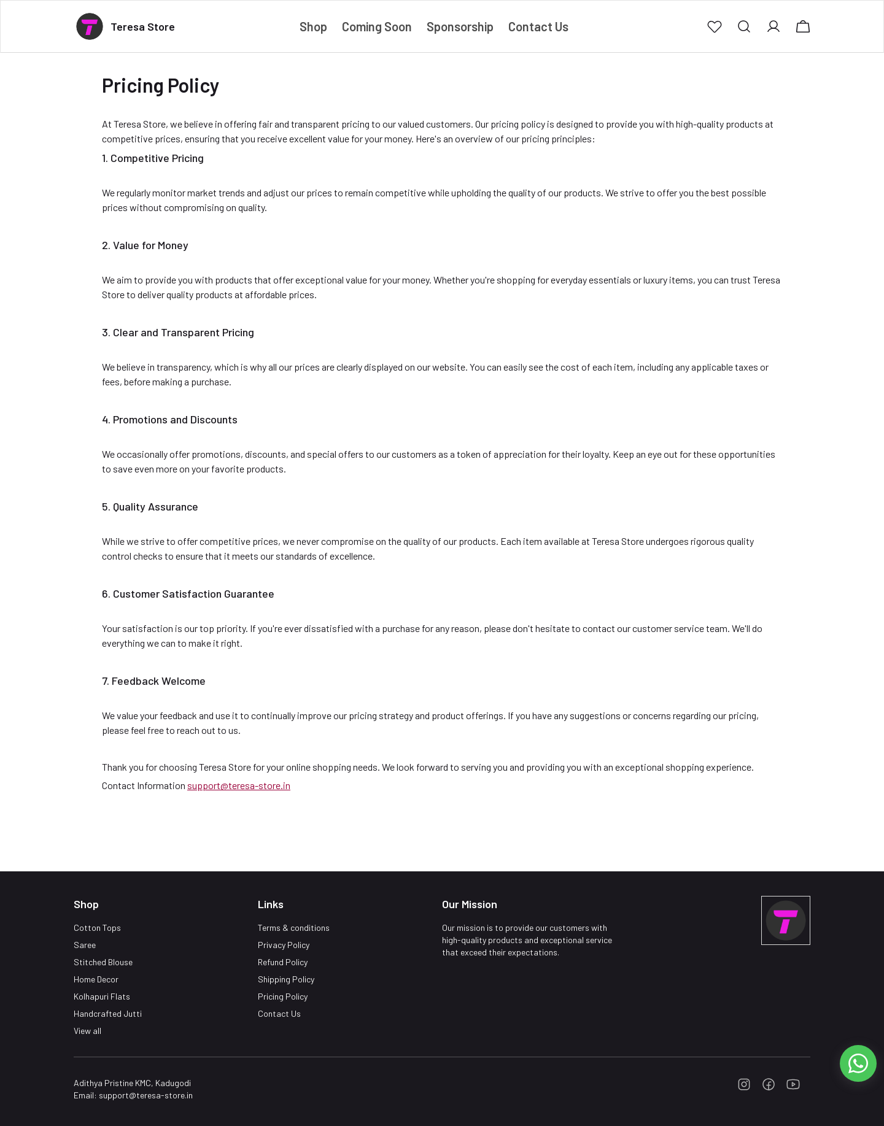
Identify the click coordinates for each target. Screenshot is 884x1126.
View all (87, 1030)
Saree (85, 944)
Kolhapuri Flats (102, 996)
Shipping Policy (286, 979)
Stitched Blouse (103, 962)
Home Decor (96, 979)
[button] (714, 26)
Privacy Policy (283, 944)
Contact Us (279, 1013)
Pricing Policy (283, 996)
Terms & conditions (294, 927)
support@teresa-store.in (238, 785)
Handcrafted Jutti (108, 1013)
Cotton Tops (97, 927)
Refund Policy (283, 962)
